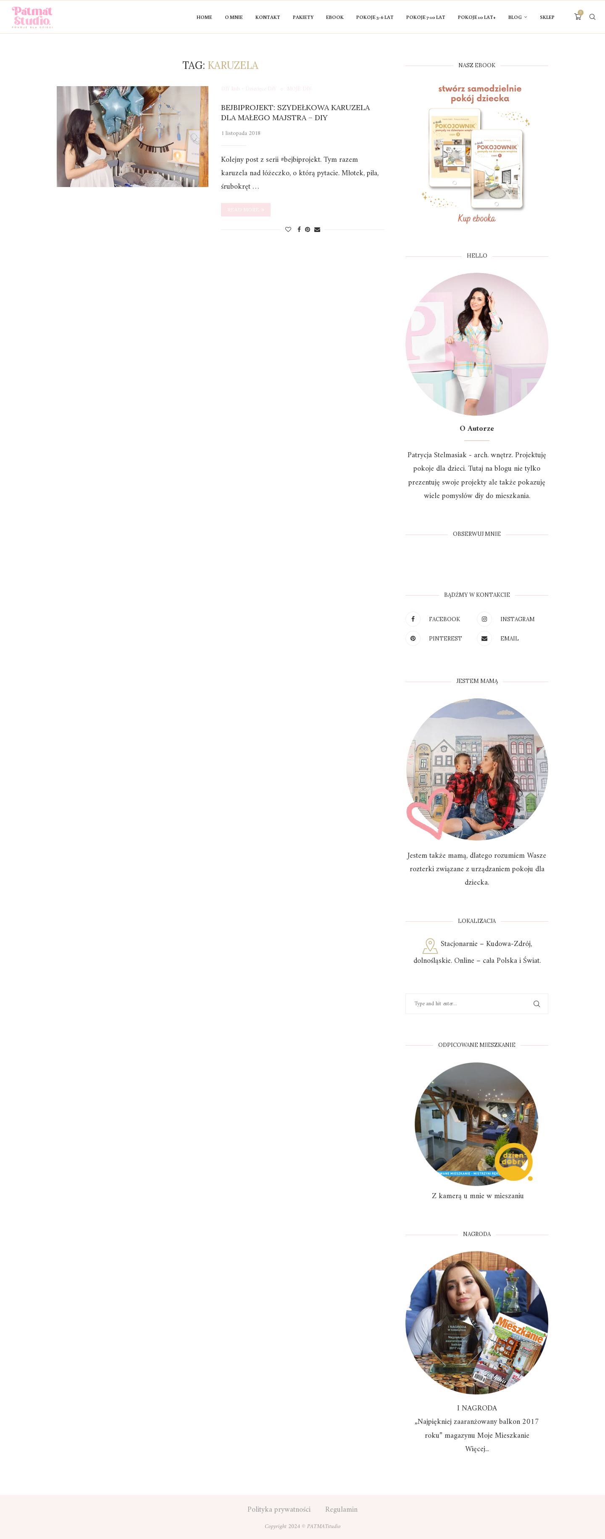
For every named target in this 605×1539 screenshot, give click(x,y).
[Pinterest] (439, 638)
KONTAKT (267, 17)
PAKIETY (303, 17)
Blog (515, 17)
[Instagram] (510, 619)
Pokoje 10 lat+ (477, 17)
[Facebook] (439, 619)
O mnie (234, 17)
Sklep (547, 17)
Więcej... (477, 1449)
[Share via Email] (317, 230)
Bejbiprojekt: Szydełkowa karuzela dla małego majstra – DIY (295, 112)
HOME (204, 17)
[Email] (510, 638)
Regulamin (341, 1509)
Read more (245, 209)
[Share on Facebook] (299, 230)
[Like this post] (288, 230)
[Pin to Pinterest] (307, 230)
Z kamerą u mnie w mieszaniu (477, 1196)
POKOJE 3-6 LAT (375, 17)
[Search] (592, 17)
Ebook (335, 17)
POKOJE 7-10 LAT (425, 17)
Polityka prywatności (278, 1509)
